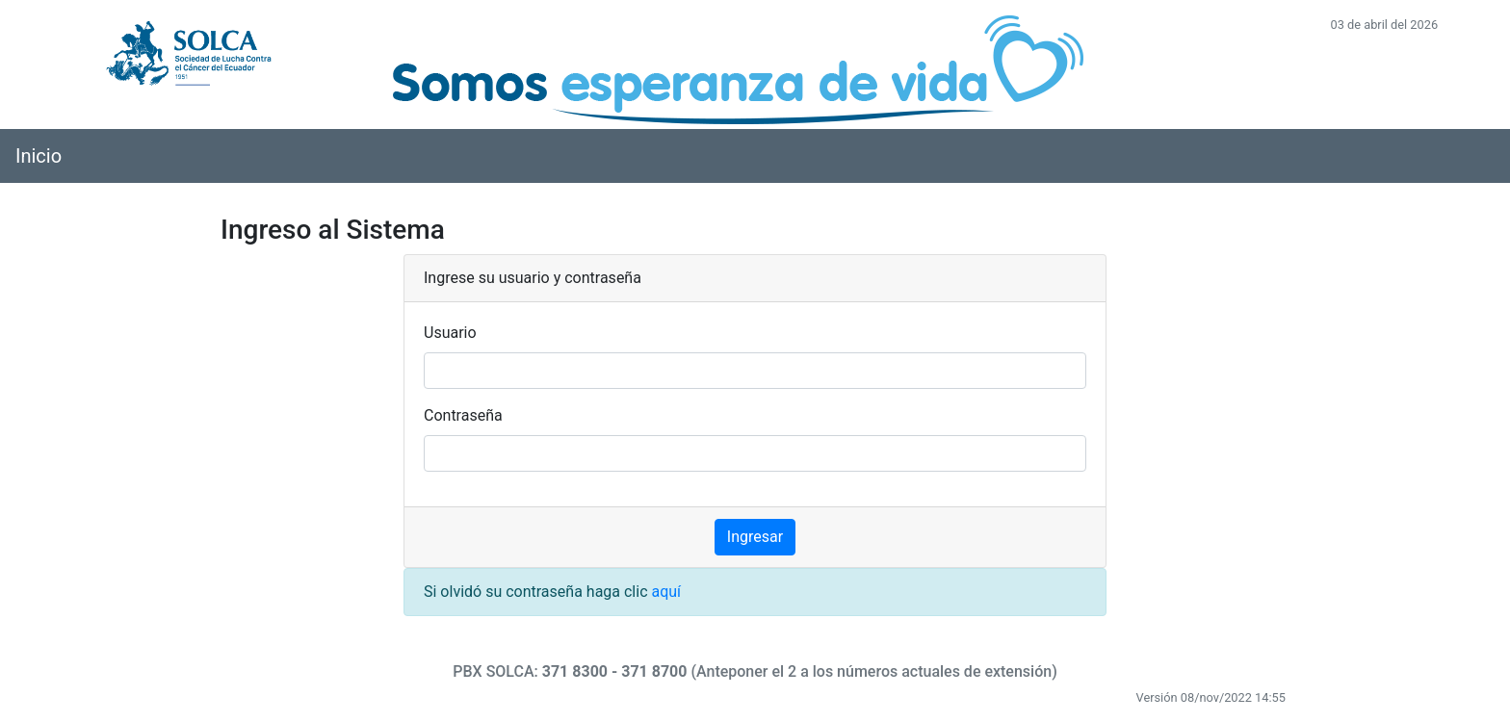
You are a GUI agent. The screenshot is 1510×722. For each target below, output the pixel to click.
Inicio (38, 156)
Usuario (450, 332)
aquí (666, 591)
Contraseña (463, 415)
